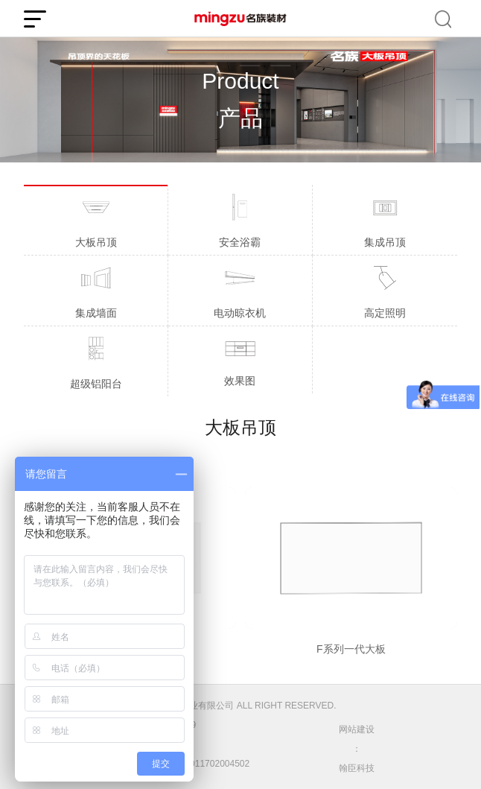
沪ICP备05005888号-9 (151, 725)
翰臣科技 (357, 768)
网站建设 (357, 729)
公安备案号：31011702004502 (177, 763)
